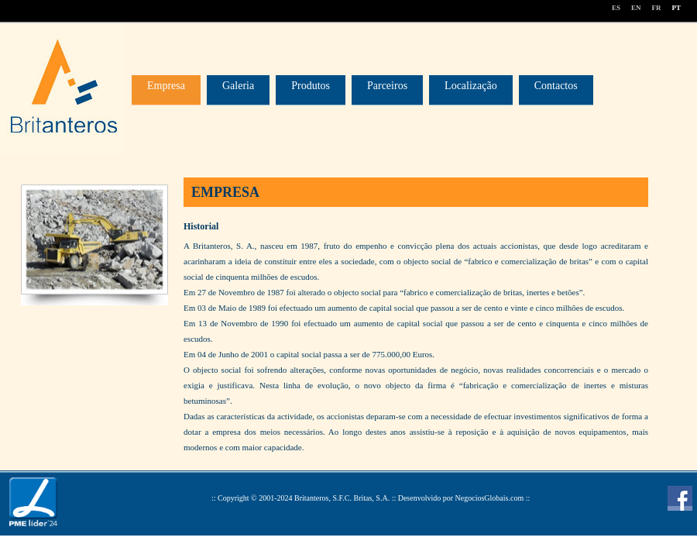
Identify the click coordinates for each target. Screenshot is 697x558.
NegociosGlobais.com (489, 498)
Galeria (238, 85)
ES (616, 8)
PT (676, 8)
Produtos (310, 85)
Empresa (166, 85)
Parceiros (387, 85)
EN (636, 8)
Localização (471, 85)
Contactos (556, 85)
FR (656, 8)
